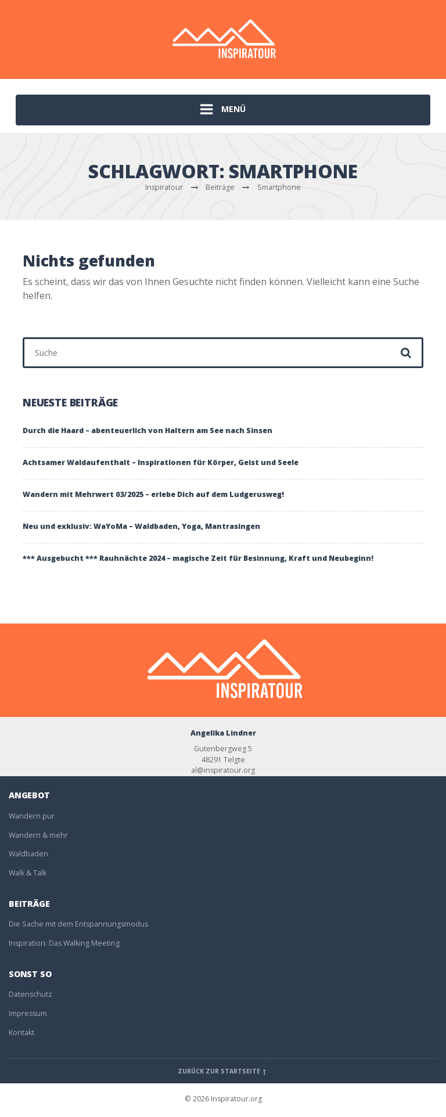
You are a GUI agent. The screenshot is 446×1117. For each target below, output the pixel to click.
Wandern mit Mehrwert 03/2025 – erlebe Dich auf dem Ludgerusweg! (153, 494)
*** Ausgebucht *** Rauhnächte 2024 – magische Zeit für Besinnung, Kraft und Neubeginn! (198, 558)
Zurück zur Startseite (223, 1071)
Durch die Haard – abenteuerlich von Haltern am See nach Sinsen (147, 430)
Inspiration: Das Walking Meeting (64, 943)
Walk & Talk (27, 873)
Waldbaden (28, 854)
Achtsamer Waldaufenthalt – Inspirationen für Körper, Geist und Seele (160, 462)
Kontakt (21, 1032)
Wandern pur (32, 816)
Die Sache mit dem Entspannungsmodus (78, 924)
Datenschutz (30, 994)
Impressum (28, 1013)
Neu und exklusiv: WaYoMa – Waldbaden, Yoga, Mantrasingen (141, 526)
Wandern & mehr (38, 835)
